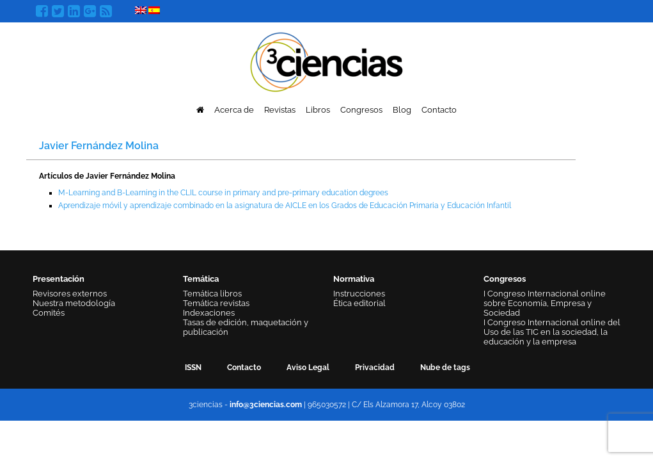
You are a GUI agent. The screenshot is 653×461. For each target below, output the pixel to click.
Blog (402, 110)
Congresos (361, 110)
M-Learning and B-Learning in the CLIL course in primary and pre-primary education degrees (223, 192)
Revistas (279, 110)
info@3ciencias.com (266, 404)
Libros (318, 110)
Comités (49, 313)
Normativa (353, 279)
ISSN (193, 367)
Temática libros (212, 293)
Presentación (58, 279)
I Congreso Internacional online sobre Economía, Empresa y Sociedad (545, 303)
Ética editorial (359, 303)
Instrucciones (359, 293)
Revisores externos (70, 293)
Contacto (439, 110)
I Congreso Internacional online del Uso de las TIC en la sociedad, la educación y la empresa (552, 332)
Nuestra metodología (74, 303)
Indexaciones (209, 313)
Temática (201, 279)
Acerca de (234, 110)
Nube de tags (445, 367)
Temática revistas (216, 303)
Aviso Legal (308, 367)
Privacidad (375, 367)
